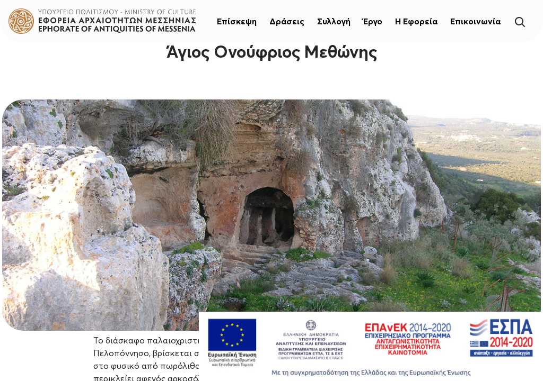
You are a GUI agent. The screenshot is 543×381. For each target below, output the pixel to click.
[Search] (519, 21)
